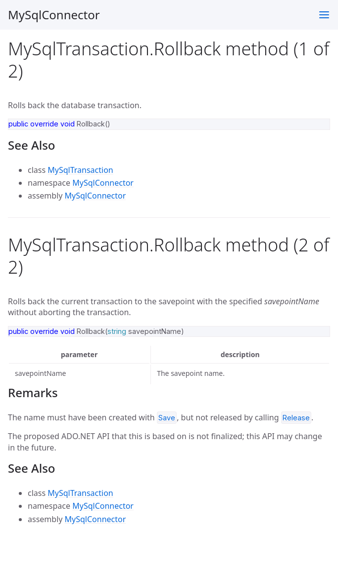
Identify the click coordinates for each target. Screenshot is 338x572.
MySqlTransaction (80, 169)
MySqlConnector (54, 14)
